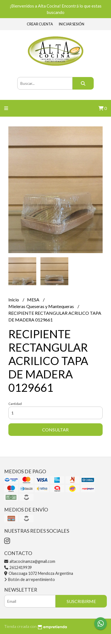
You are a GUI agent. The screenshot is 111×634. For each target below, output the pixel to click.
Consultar (55, 429)
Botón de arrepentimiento (29, 579)
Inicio (14, 299)
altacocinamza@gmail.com (29, 561)
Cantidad (15, 403)
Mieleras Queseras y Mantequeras (41, 306)
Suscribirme (81, 601)
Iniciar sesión (71, 24)
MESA (33, 299)
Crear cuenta (40, 24)
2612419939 (18, 567)
